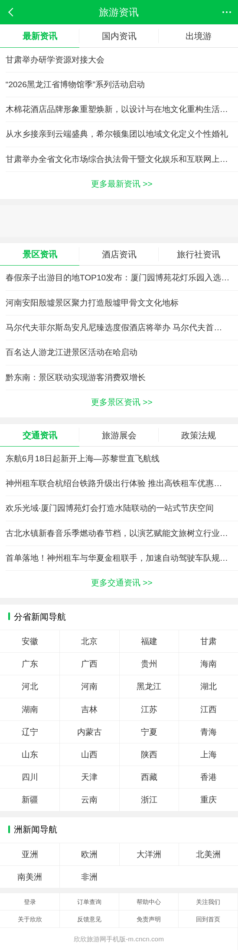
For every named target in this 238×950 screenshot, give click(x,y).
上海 (208, 754)
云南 (89, 799)
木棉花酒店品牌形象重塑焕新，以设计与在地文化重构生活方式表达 (122, 109)
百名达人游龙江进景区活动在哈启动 (71, 352)
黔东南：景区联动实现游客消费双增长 (76, 377)
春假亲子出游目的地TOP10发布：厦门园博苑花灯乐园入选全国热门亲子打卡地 (122, 277)
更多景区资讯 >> (122, 402)
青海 (208, 731)
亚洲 (30, 854)
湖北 (208, 686)
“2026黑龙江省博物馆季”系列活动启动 (75, 84)
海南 (208, 663)
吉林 (89, 709)
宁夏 (149, 731)
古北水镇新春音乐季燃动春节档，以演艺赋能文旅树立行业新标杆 (122, 533)
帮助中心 (149, 901)
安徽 (30, 641)
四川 (30, 777)
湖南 (30, 709)
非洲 (89, 876)
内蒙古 (89, 731)
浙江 (149, 799)
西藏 (149, 777)
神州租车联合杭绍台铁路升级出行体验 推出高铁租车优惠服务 (118, 483)
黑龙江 (149, 686)
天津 (89, 777)
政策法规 (198, 435)
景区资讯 (40, 254)
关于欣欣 (30, 919)
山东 (30, 754)
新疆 (30, 799)
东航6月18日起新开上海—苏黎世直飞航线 (83, 458)
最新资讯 (40, 36)
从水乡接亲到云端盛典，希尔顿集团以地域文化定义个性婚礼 (117, 133)
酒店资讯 (119, 254)
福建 (149, 641)
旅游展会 (119, 435)
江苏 (149, 709)
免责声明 (149, 919)
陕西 (149, 754)
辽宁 (30, 731)
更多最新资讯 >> (122, 183)
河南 (89, 686)
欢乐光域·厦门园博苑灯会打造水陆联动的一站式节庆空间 (110, 508)
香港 (208, 777)
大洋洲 (149, 854)
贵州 (149, 663)
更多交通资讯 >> (122, 582)
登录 (30, 901)
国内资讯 (119, 36)
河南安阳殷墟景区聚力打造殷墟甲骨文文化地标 (92, 302)
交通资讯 (40, 435)
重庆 (208, 799)
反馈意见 (89, 919)
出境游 (199, 36)
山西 (89, 754)
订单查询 (89, 901)
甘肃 (208, 641)
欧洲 (89, 854)
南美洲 (29, 876)
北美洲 (208, 854)
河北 (30, 686)
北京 (89, 641)
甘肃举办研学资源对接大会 (55, 59)
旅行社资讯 (198, 254)
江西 (208, 709)
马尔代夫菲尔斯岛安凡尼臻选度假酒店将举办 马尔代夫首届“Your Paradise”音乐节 (122, 327)
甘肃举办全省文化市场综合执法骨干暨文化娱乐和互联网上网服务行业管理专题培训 (122, 159)
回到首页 (208, 919)
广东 (30, 663)
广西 (89, 663)
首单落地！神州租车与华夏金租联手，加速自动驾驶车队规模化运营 (122, 557)
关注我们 (208, 901)
